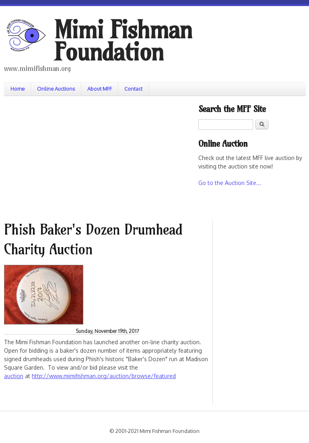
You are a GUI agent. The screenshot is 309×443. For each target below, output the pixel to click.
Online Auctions (56, 88)
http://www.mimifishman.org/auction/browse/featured (104, 375)
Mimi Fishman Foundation (123, 41)
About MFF (99, 88)
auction (13, 375)
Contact (133, 88)
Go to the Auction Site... (229, 182)
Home (17, 88)
